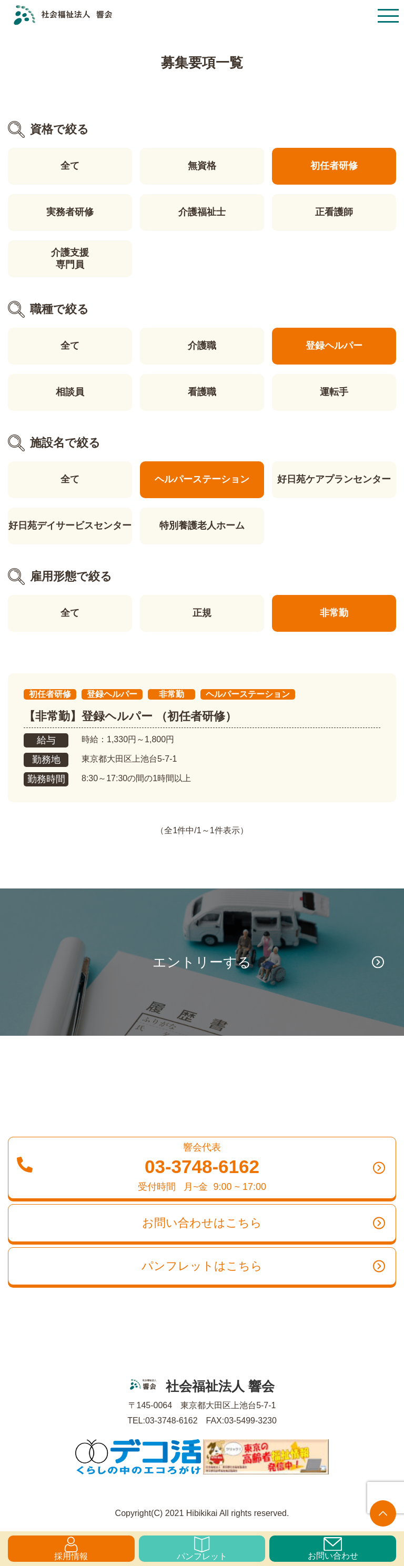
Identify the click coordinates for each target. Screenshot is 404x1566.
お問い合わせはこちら (263, 1223)
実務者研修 (70, 212)
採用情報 (71, 1549)
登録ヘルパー (334, 345)
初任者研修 (334, 165)
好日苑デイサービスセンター (70, 525)
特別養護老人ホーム (202, 525)
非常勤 (334, 613)
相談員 (70, 392)
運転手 (334, 392)
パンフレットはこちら (263, 1266)
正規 (202, 613)
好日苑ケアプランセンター (334, 479)
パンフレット (202, 1549)
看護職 (202, 392)
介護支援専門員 (70, 258)
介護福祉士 (202, 212)
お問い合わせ (333, 1548)
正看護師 (334, 212)
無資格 (202, 165)
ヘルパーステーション (202, 479)
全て (69, 165)
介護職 (202, 345)
